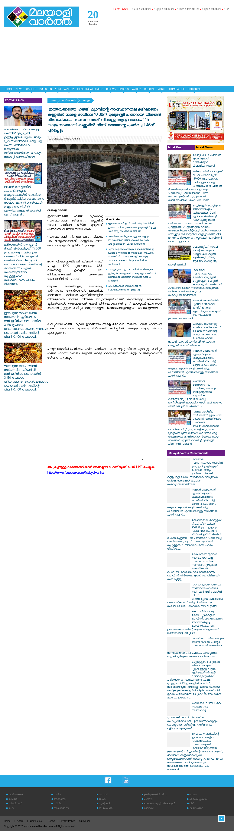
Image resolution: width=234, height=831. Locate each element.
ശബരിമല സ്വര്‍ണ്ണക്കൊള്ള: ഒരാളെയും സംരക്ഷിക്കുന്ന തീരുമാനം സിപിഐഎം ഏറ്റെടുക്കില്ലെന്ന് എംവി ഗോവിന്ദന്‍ (128, 240)
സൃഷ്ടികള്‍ (104, 804)
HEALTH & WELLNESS (90, 89)
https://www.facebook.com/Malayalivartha (75, 473)
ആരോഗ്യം (60, 799)
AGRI (58, 89)
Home (7, 821)
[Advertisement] (117, 57)
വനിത (57, 795)
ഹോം (53, 101)
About (20, 821)
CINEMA (111, 89)
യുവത (193, 795)
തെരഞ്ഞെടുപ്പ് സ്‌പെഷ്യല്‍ (159, 804)
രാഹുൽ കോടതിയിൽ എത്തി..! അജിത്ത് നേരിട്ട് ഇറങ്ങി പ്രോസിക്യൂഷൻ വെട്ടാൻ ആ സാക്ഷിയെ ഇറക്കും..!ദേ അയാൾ (194, 310)
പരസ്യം (148, 799)
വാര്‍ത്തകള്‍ (68, 101)
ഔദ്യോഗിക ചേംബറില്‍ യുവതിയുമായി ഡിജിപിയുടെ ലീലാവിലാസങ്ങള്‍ (207, 161)
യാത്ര (102, 799)
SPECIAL (149, 89)
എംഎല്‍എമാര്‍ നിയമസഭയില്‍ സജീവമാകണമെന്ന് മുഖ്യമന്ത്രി (124, 288)
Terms (51, 821)
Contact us (36, 821)
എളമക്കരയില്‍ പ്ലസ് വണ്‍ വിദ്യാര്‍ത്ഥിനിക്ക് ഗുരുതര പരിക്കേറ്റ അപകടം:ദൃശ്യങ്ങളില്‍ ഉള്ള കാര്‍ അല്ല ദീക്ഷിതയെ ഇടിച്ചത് (132, 227)
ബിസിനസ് (15, 804)
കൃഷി (11, 808)
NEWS (19, 89)
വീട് (191, 804)
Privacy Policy (67, 821)
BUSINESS (45, 89)
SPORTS (124, 89)
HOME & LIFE (177, 89)
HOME (9, 89)
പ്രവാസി (149, 808)
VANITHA (69, 89)
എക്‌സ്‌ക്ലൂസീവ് (198, 799)
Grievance (84, 821)
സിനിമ (58, 804)
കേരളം (86, 101)
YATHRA (136, 89)
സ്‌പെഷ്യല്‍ (105, 808)
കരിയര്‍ (12, 799)
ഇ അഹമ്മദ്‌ (196, 808)
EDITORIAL (194, 89)
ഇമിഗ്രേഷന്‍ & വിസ (155, 795)
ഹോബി (103, 795)
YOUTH (162, 89)
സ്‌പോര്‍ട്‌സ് (61, 808)
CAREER (31, 89)
